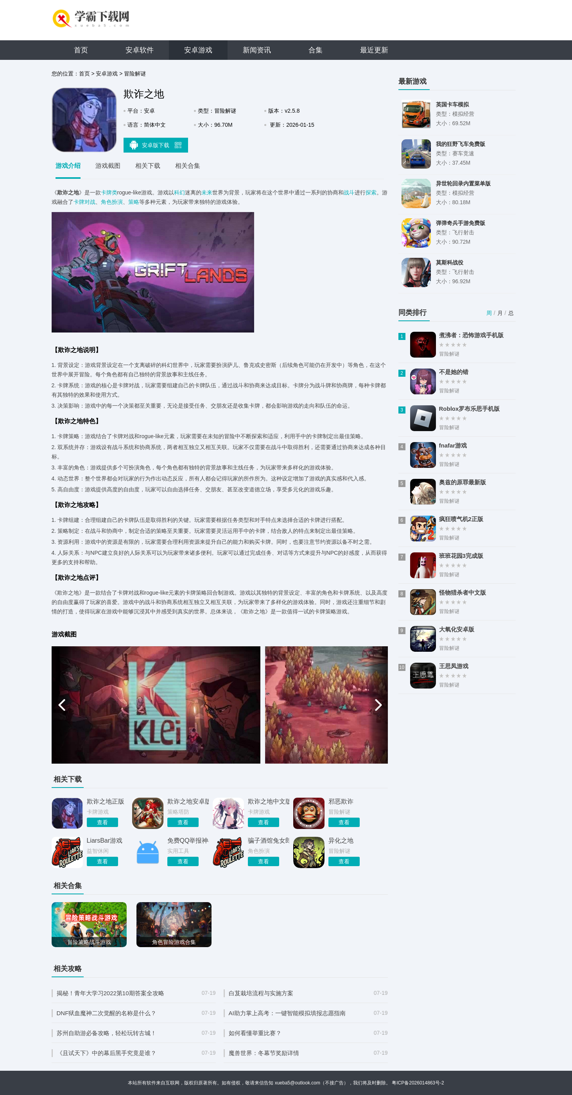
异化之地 (340, 840)
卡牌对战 (84, 202)
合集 (315, 50)
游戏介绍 (68, 165)
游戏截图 (107, 165)
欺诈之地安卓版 (188, 801)
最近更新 (374, 50)
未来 (206, 192)
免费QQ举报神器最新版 (188, 840)
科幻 (179, 192)
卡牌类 (109, 192)
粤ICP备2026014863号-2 (418, 1083)
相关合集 (187, 165)
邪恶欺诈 (340, 801)
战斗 (349, 192)
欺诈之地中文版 (268, 801)
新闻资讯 (257, 50)
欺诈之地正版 (105, 801)
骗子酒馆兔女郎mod (268, 840)
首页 (81, 50)
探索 (371, 192)
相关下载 (147, 165)
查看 (102, 822)
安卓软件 (140, 50)
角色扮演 (112, 202)
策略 (133, 202)
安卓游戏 (198, 50)
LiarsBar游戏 (105, 840)
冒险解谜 (135, 73)
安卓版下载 (155, 144)
